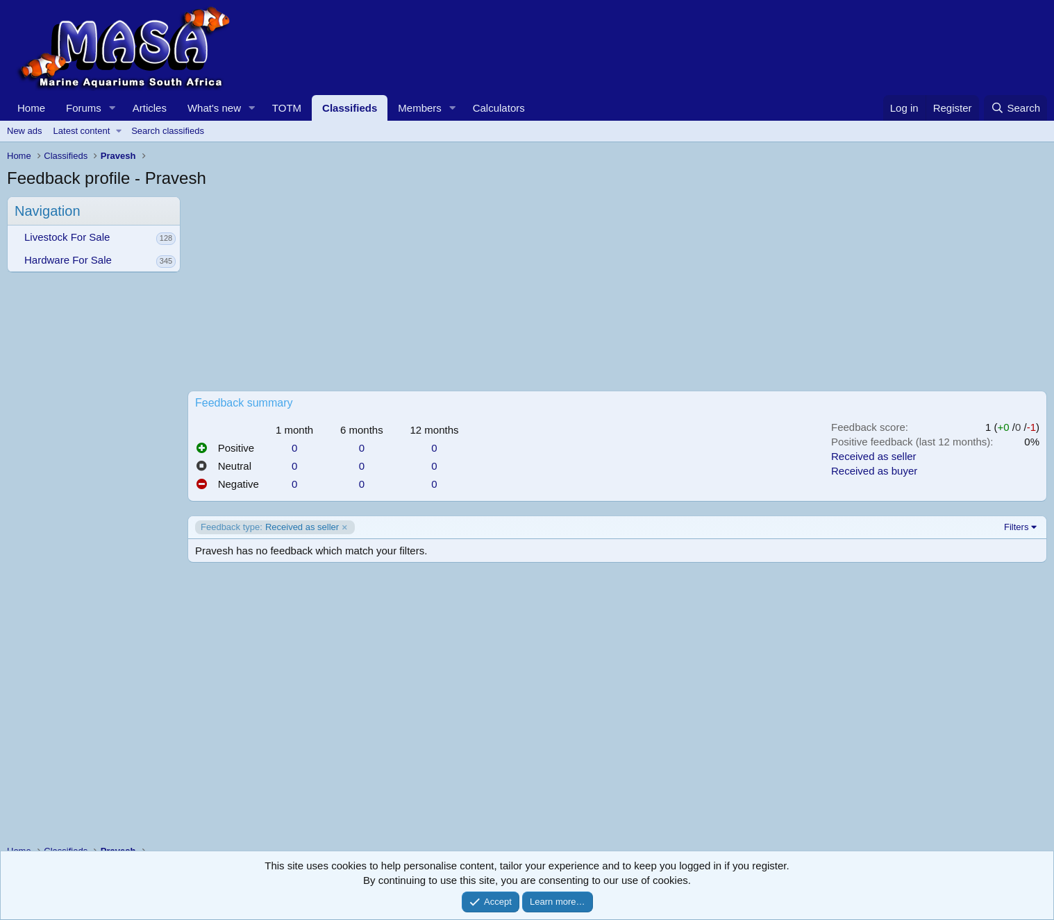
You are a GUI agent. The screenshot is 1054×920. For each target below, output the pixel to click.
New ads (24, 131)
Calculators (499, 108)
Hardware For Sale (68, 260)
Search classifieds (167, 131)
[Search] (1015, 108)
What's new (214, 108)
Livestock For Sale (67, 237)
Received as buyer (874, 471)
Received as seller (874, 456)
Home (31, 108)
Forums (83, 108)
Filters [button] (1016, 527)
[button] (112, 108)
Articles (150, 108)
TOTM (286, 108)
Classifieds (349, 108)
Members (420, 108)
